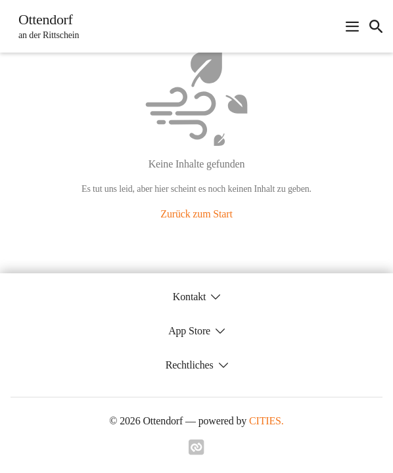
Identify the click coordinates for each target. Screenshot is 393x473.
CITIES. (266, 420)
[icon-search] (375, 26)
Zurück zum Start (196, 213)
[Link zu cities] (196, 451)
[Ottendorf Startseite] (45, 26)
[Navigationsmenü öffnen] (352, 26)
